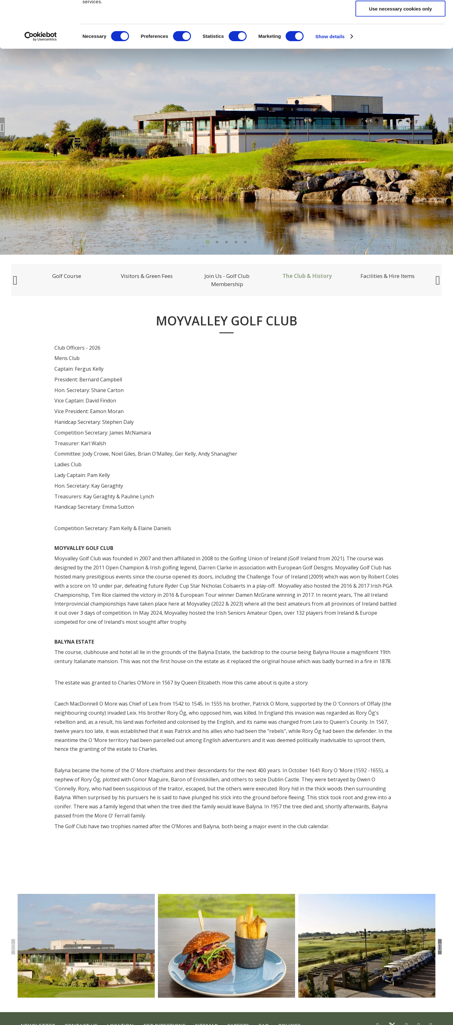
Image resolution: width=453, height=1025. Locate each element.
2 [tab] (217, 242)
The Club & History (307, 276)
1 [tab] (207, 242)
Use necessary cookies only (400, 52)
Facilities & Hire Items (388, 276)
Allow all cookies (401, 15)
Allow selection (400, 34)
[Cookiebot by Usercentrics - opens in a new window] (40, 80)
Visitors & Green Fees (147, 276)
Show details (330, 80)
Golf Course (66, 276)
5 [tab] (245, 242)
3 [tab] (226, 242)
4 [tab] (236, 242)
